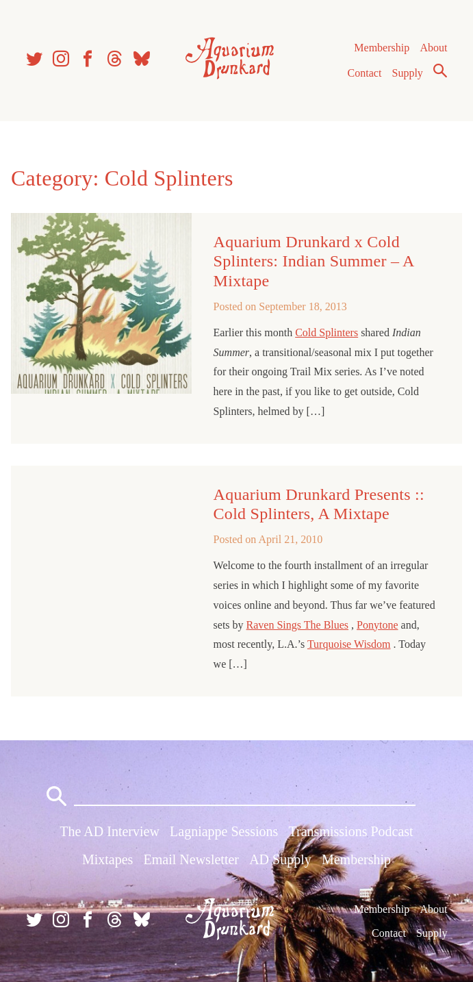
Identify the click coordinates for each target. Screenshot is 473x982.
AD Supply (280, 859)
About (433, 47)
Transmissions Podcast (351, 831)
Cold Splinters (326, 332)
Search (440, 70)
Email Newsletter (191, 859)
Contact (365, 73)
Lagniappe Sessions (224, 831)
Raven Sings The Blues (297, 625)
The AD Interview (109, 831)
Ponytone (377, 625)
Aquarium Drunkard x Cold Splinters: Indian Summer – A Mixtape (314, 261)
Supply (407, 73)
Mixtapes (107, 859)
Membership (381, 47)
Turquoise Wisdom (349, 644)
